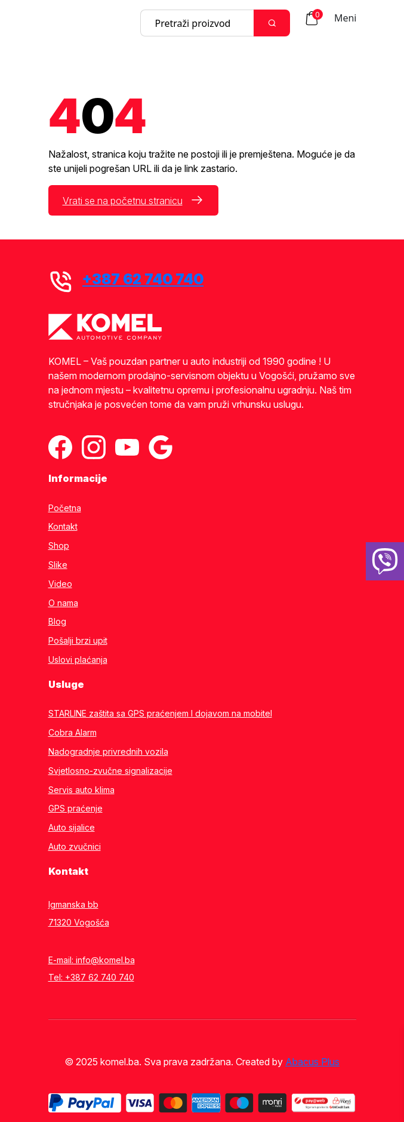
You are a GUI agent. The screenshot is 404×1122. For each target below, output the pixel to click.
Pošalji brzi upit (77, 640)
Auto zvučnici (74, 847)
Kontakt (63, 526)
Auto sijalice (71, 827)
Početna (64, 508)
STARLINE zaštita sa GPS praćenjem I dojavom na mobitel (160, 713)
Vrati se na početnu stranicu (123, 201)
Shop (58, 546)
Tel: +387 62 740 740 (91, 977)
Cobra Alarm (72, 732)
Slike (57, 565)
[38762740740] (385, 561)
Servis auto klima (81, 790)
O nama (63, 603)
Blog (57, 621)
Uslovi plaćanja (77, 660)
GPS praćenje (75, 808)
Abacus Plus (312, 1062)
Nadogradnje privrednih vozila (108, 752)
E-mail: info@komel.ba (91, 960)
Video (60, 584)
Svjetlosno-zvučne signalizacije (110, 771)
